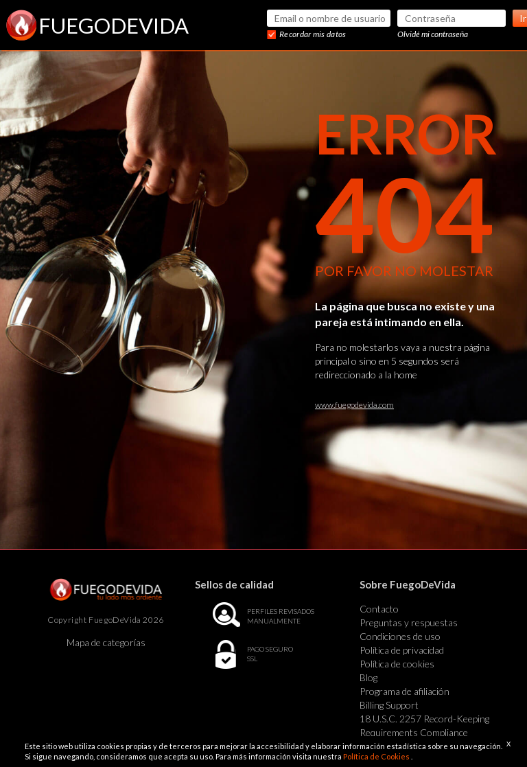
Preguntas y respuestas (409, 622)
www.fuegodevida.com (354, 405)
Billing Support (389, 705)
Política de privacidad (402, 650)
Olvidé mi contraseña (432, 34)
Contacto (379, 609)
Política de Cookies (377, 756)
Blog (368, 677)
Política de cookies (397, 663)
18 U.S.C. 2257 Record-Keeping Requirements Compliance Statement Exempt (424, 732)
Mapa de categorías (106, 642)
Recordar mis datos (312, 34)
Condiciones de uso (400, 636)
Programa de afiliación (404, 691)
